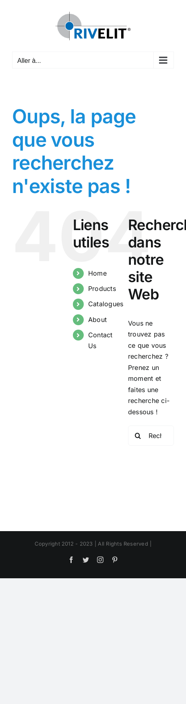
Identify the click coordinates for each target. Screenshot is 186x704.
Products (102, 289)
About (97, 320)
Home (97, 273)
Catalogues (105, 304)
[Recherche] (138, 436)
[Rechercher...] (151, 436)
